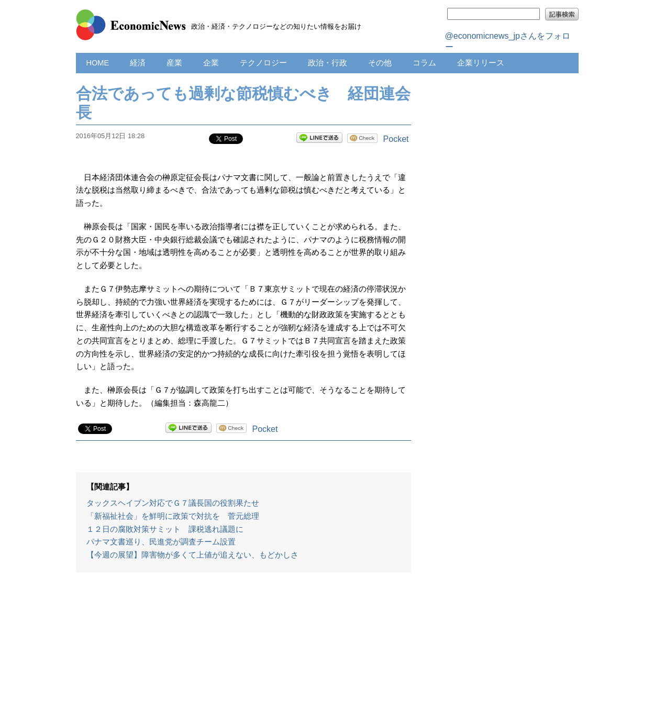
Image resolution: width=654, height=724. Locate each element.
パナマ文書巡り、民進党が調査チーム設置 (161, 542)
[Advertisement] (243, 653)
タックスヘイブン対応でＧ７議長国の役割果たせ (172, 503)
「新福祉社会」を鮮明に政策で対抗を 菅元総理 (172, 516)
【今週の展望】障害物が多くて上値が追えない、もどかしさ (192, 555)
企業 (211, 63)
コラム (424, 63)
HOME (97, 63)
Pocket (396, 139)
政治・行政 (327, 63)
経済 (138, 63)
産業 (174, 63)
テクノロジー (263, 63)
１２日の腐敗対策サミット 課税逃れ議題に (164, 529)
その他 (380, 63)
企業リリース (480, 63)
